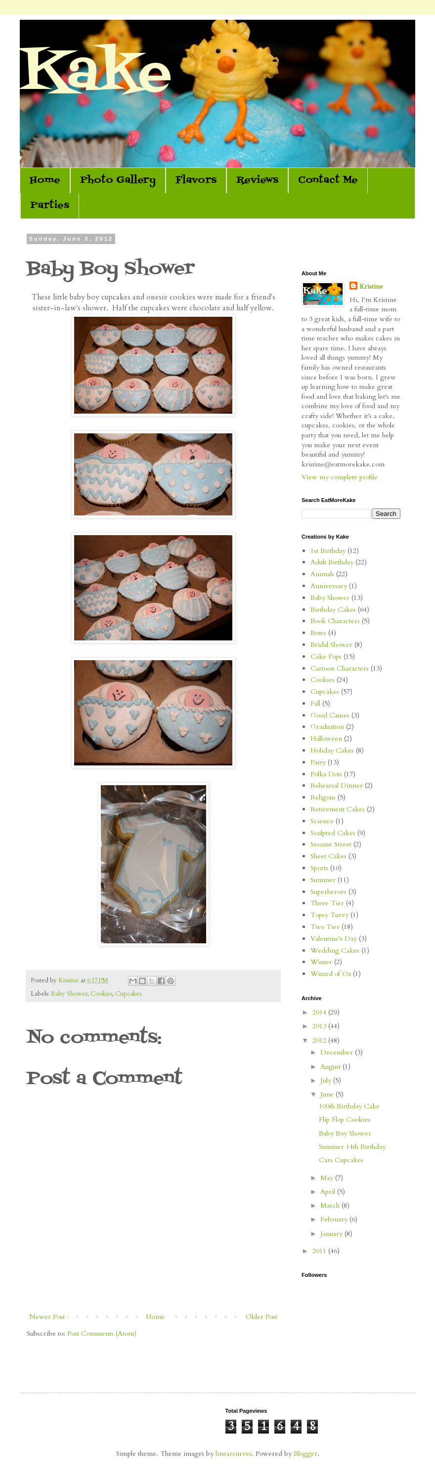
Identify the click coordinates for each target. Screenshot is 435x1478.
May (327, 1177)
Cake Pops (326, 656)
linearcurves (234, 1453)
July (326, 1080)
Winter (321, 962)
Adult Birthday (331, 562)
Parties (49, 205)
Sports (319, 868)
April (328, 1191)
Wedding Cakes (334, 950)
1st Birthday (328, 550)
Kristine (371, 286)
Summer (323, 880)
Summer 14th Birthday (352, 1146)
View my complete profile (340, 477)
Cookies (101, 994)
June (328, 1094)
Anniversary (328, 586)
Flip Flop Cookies (344, 1119)
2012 (320, 1040)
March (331, 1205)
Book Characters (335, 621)
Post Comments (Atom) (101, 1333)
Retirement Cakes (337, 809)
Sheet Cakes (328, 856)
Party (318, 762)
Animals (322, 574)
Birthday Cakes (333, 609)
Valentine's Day (333, 938)
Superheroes (328, 891)
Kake (95, 74)
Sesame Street (330, 844)
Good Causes (329, 715)
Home (45, 180)
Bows (318, 632)
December (337, 1052)
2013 (320, 1026)
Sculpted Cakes (332, 833)
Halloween (326, 738)
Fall (315, 703)
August (331, 1066)
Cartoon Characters (339, 668)
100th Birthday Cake (349, 1106)
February (334, 1219)
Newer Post (47, 1316)
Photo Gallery (118, 180)
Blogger (305, 1453)
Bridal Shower (331, 644)
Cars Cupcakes (341, 1160)
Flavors (196, 180)
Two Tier (325, 926)
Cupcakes (128, 994)
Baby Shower (69, 994)
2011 (320, 1251)
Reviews (257, 180)
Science (322, 821)
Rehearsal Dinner (336, 785)
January (332, 1233)
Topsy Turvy (329, 915)
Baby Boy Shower (345, 1133)
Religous (323, 797)
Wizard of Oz (330, 973)
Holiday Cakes (332, 750)
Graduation (327, 726)
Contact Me (328, 180)
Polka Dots (326, 774)
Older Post (261, 1316)
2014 (320, 1012)
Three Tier (327, 903)
